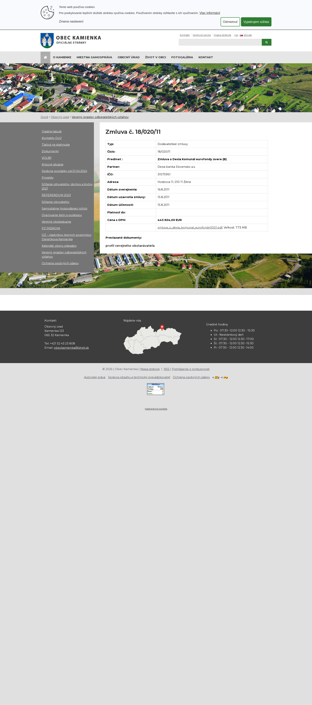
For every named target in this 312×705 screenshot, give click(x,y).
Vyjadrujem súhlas (256, 21)
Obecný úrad (129, 57)
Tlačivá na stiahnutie (56, 144)
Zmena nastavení (71, 21)
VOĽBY (47, 158)
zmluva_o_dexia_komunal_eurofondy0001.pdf (190, 227)
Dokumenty (50, 151)
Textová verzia (202, 35)
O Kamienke (62, 57)
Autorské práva (94, 377)
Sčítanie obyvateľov (55, 202)
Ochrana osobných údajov (60, 263)
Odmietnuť (230, 21)
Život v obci (155, 57)
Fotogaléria (182, 57)
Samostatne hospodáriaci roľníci (64, 208)
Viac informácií (209, 13)
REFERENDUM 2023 (56, 195)
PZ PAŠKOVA (51, 228)
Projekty (48, 177)
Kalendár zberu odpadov (59, 246)
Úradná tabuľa (52, 131)
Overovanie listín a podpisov (62, 215)
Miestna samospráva (94, 57)
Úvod (44, 117)
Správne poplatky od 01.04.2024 (64, 171)
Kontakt (185, 35)
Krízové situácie (52, 164)
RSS (236, 35)
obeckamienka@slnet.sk (71, 347)
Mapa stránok (222, 35)
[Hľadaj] (220, 42)
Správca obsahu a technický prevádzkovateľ (139, 377)
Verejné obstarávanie (56, 221)
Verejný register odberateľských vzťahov (100, 117)
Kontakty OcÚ (52, 138)
